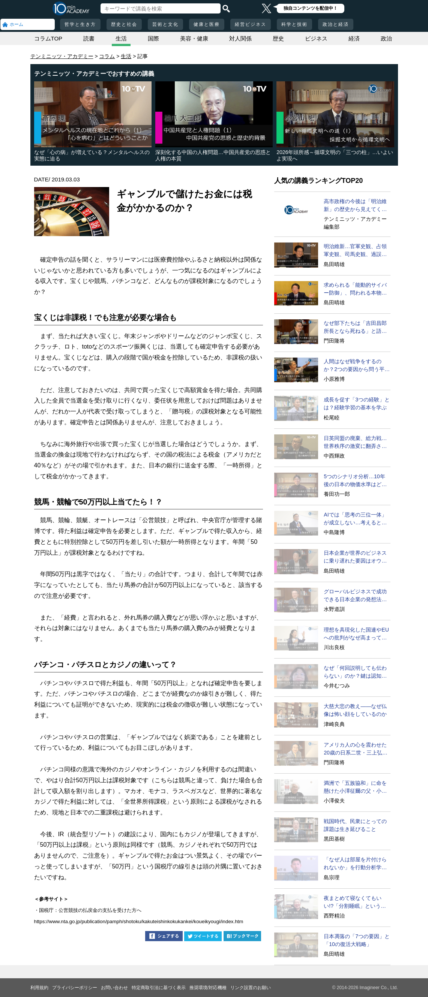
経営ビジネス (250, 24)
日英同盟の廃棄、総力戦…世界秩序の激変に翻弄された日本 (355, 442)
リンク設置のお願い (250, 987)
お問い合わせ (114, 987)
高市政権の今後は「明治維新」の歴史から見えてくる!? (355, 205)
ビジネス (316, 38)
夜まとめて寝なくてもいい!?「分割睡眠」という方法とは (355, 902)
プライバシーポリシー (74, 987)
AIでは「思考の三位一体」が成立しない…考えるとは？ (355, 519)
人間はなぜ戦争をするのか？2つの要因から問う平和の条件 (357, 365)
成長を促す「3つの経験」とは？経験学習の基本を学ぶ (357, 403)
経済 (354, 38)
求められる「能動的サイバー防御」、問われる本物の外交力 (355, 289)
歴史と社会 (124, 24)
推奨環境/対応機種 (208, 987)
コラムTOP (48, 38)
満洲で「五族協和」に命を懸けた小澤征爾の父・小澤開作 (355, 787)
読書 (89, 38)
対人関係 (240, 38)
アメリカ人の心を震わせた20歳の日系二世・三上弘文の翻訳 (355, 749)
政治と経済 (336, 24)
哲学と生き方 (80, 24)
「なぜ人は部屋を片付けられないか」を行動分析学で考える (355, 863)
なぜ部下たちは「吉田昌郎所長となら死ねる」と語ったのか (355, 327)
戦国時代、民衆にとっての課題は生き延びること (355, 825)
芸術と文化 (165, 24)
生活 (121, 38)
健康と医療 (207, 24)
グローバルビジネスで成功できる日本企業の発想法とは (355, 595)
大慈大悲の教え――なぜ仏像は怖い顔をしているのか (355, 710)
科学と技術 (294, 24)
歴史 (278, 38)
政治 (386, 38)
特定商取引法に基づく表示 (159, 987)
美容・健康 (194, 38)
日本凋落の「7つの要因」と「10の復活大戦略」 (357, 940)
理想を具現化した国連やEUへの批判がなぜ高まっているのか (356, 634)
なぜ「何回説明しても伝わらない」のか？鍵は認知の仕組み (355, 672)
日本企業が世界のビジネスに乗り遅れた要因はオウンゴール (355, 557)
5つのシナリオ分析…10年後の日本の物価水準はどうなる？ (355, 480)
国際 (153, 38)
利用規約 (39, 987)
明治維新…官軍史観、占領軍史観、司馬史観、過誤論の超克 (355, 250)
